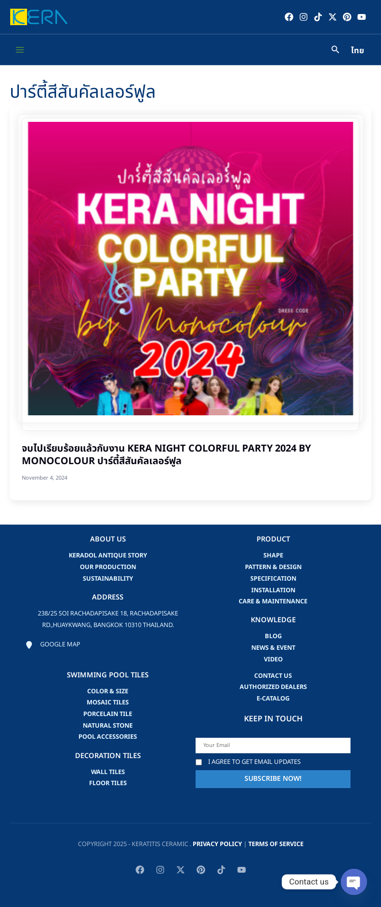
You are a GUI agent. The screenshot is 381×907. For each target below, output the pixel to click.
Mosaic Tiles (108, 702)
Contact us (273, 675)
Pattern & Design (273, 567)
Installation (273, 590)
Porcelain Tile (107, 713)
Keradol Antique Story (108, 555)
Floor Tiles (108, 783)
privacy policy (217, 844)
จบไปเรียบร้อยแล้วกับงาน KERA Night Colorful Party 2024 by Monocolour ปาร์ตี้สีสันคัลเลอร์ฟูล (166, 455)
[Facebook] (288, 17)
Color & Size (107, 691)
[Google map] (52, 644)
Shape (273, 555)
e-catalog (273, 698)
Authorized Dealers (273, 687)
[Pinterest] (346, 17)
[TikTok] (317, 17)
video (273, 659)
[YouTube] (361, 17)
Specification (273, 578)
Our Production (108, 567)
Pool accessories (107, 737)
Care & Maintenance (273, 601)
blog (273, 636)
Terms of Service (276, 844)
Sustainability (108, 578)
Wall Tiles (108, 771)
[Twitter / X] (332, 17)
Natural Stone (108, 725)
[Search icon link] (335, 51)
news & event (273, 648)
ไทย (357, 51)
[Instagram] (303, 17)
